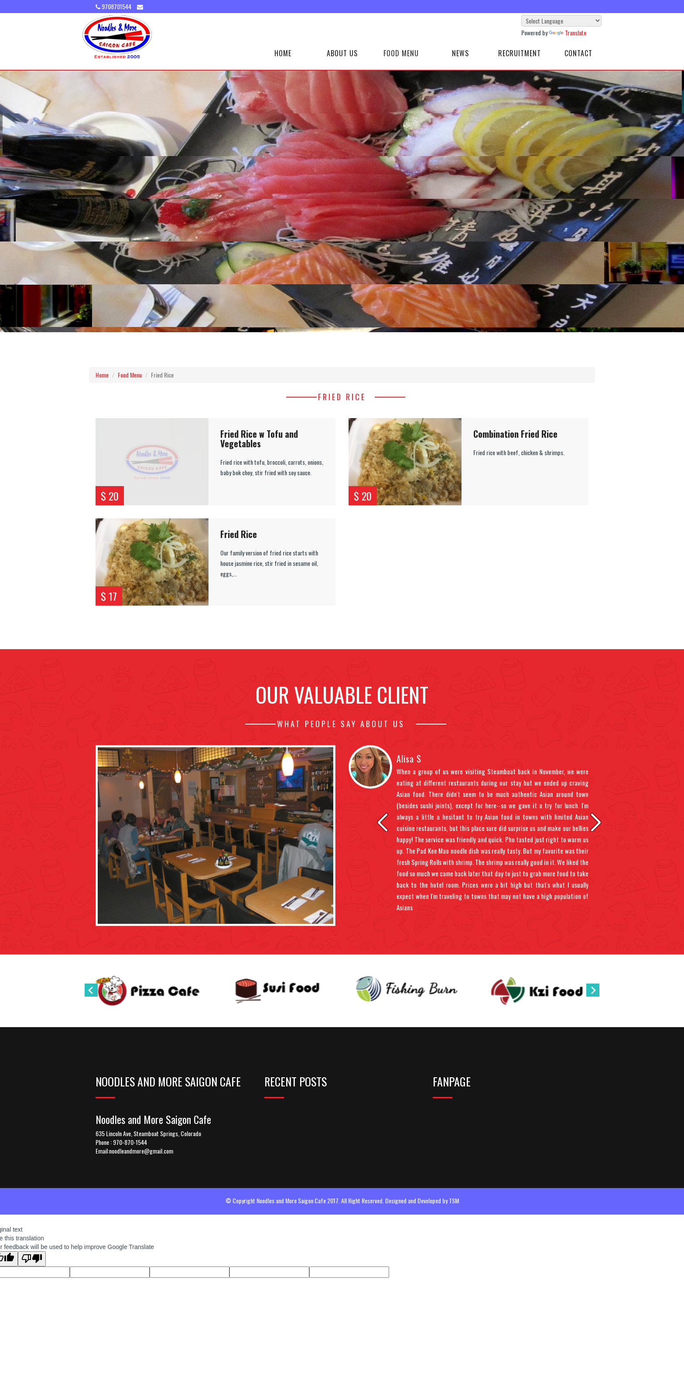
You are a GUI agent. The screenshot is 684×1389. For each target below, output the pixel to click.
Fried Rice (238, 534)
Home (282, 53)
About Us (342, 53)
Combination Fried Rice (515, 433)
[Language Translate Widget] (561, 21)
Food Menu (401, 53)
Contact (578, 53)
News (460, 53)
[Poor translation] (32, 1258)
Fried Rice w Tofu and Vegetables (259, 438)
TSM (454, 1200)
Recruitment (519, 53)
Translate (567, 32)
